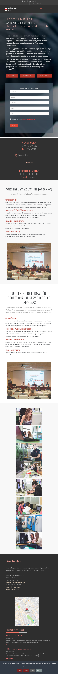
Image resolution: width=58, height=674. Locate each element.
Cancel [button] (32, 671)
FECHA (12, 77)
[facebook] (22, 1)
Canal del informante (11, 589)
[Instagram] (27, 1)
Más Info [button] (39, 671)
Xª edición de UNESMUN (14, 636)
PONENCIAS (44, 77)
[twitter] (25, 1)
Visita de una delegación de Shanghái (19, 649)
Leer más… (9, 645)
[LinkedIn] (32, 1)
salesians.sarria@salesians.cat (14, 582)
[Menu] (41, 9)
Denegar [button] (26, 671)
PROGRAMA (27, 77)
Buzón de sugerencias (12, 587)
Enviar (13, 125)
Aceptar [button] (19, 671)
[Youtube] (30, 1)
